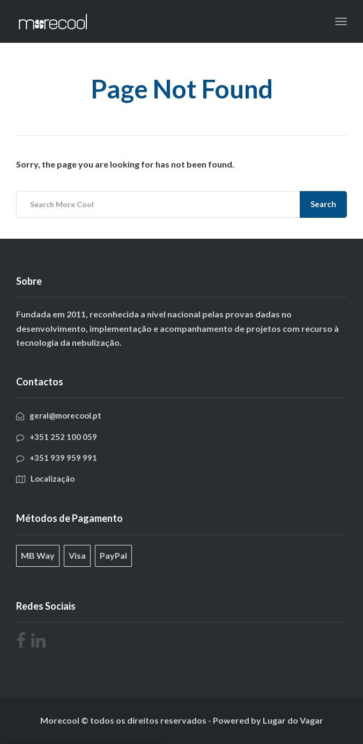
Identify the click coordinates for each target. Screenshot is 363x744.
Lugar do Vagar (293, 720)
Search (323, 204)
